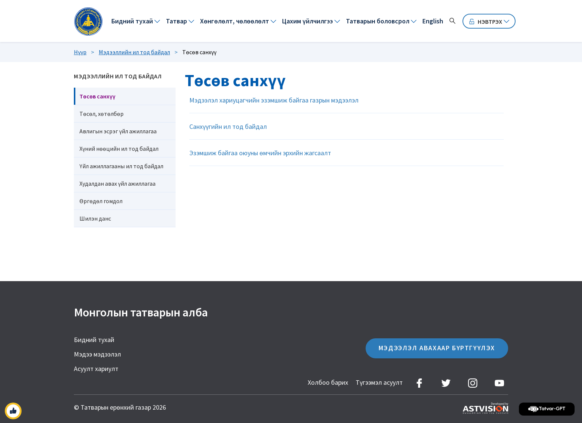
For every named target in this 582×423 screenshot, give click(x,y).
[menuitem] (135, 21)
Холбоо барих (328, 382)
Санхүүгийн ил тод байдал (228, 126)
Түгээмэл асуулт (379, 382)
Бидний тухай (94, 339)
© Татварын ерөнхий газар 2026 (120, 407)
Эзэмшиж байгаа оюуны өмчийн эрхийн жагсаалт (260, 153)
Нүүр (80, 52)
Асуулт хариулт (96, 368)
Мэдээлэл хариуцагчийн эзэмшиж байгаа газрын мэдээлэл (274, 100)
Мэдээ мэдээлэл (97, 354)
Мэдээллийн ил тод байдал (134, 52)
